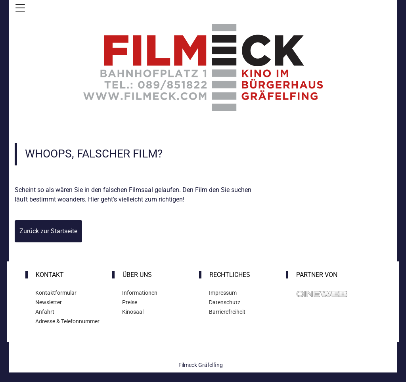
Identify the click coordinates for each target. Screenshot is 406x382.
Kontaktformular (56, 293)
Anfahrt (44, 312)
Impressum (223, 293)
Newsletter (48, 302)
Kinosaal (133, 312)
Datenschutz (224, 302)
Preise (129, 302)
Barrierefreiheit (227, 312)
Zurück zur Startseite (48, 231)
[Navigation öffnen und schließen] (20, 8)
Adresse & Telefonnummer (67, 321)
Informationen (139, 293)
